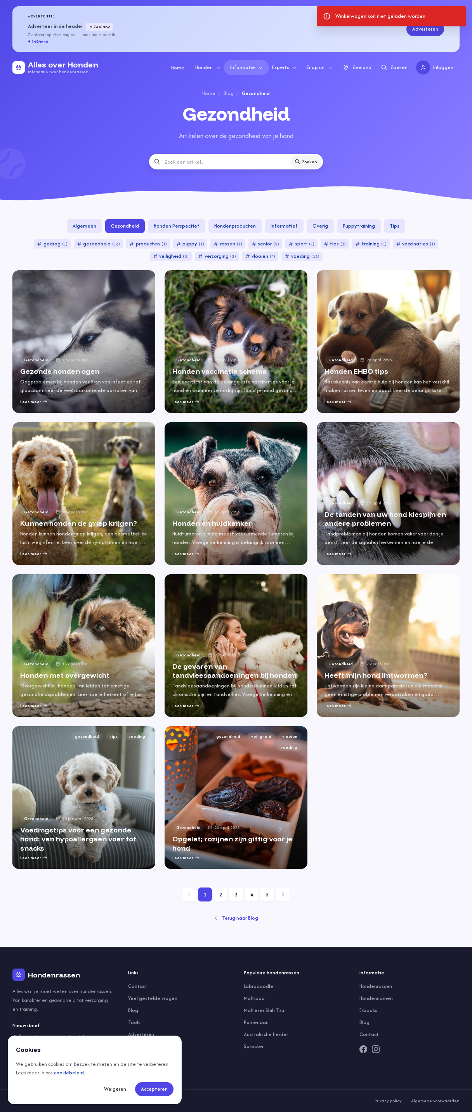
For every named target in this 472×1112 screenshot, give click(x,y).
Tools (134, 1022)
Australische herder (266, 1034)
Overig (320, 226)
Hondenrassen (375, 986)
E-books (368, 1010)
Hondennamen (376, 998)
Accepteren (154, 1089)
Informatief (284, 226)
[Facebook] (363, 1049)
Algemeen (84, 226)
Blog (229, 93)
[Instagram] (376, 1049)
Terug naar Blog (236, 918)
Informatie (246, 67)
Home (177, 67)
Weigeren (115, 1089)
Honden (208, 67)
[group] (83, 341)
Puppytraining (359, 226)
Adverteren (425, 29)
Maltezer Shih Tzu (264, 1010)
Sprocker (254, 1046)
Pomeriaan (256, 1022)
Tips (394, 226)
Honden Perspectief (177, 226)
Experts (284, 67)
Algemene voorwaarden (435, 1101)
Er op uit (320, 67)
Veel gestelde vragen (152, 998)
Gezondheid (125, 226)
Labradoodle (258, 986)
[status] (391, 16)
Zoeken (306, 162)
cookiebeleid (69, 1072)
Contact (138, 986)
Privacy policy (388, 1101)
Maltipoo (254, 998)
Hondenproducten (235, 226)
